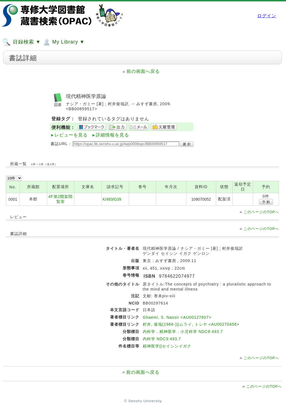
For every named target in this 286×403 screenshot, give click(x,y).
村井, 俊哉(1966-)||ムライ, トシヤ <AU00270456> (191, 324)
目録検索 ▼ (21, 42)
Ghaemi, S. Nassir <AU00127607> (177, 317)
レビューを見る (71, 135)
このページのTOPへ (261, 212)
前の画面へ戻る (143, 71)
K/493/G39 (112, 199)
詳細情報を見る (112, 135)
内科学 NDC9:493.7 (162, 339)
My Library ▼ (63, 42)
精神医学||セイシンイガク (167, 346)
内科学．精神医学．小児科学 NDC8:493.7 (183, 331)
